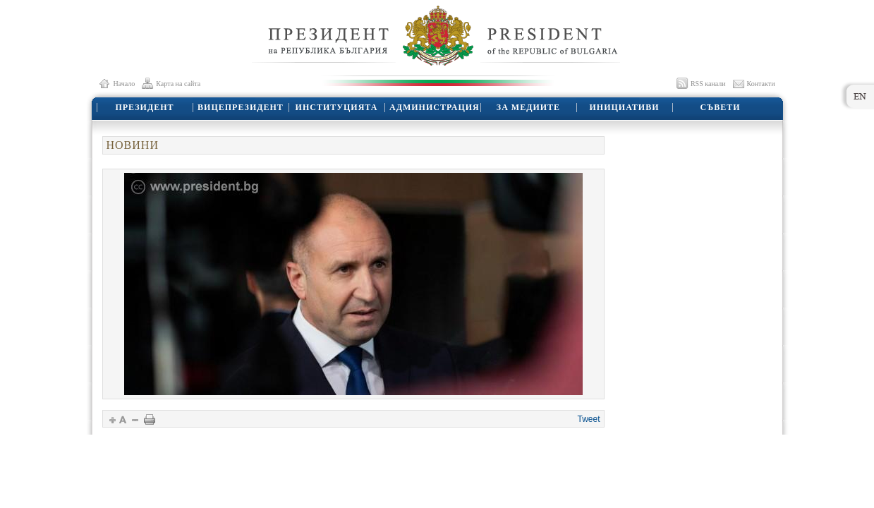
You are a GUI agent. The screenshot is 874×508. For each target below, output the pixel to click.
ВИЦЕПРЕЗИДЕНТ (241, 107)
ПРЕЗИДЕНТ (144, 107)
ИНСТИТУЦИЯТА (337, 107)
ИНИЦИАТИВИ (625, 107)
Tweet (588, 419)
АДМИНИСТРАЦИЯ (434, 107)
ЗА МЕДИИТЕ (528, 107)
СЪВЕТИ (720, 107)
